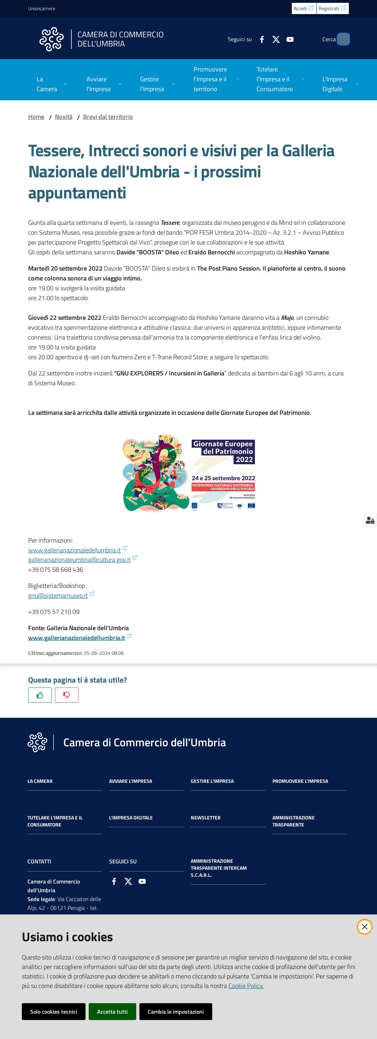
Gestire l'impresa (212, 781)
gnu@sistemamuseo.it (61, 595)
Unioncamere (41, 8)
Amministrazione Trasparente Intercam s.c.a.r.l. (219, 868)
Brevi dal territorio (108, 116)
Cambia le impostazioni (176, 1011)
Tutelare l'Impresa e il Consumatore (55, 821)
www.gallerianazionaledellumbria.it (78, 550)
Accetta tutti (112, 1011)
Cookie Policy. (246, 985)
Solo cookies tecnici (53, 1011)
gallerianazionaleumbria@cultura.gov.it (83, 559)
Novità (64, 116)
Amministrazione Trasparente (293, 821)
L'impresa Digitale (131, 817)
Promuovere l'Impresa (300, 781)
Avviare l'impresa (130, 781)
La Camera (39, 781)
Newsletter (206, 817)
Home (36, 116)
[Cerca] (340, 39)
